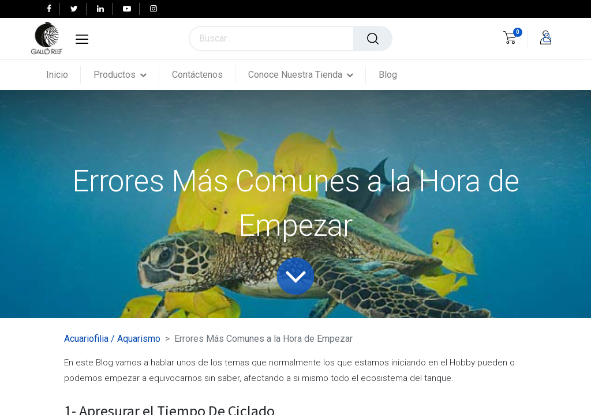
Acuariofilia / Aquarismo (112, 338)
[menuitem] (63, 74)
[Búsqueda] (372, 38)
